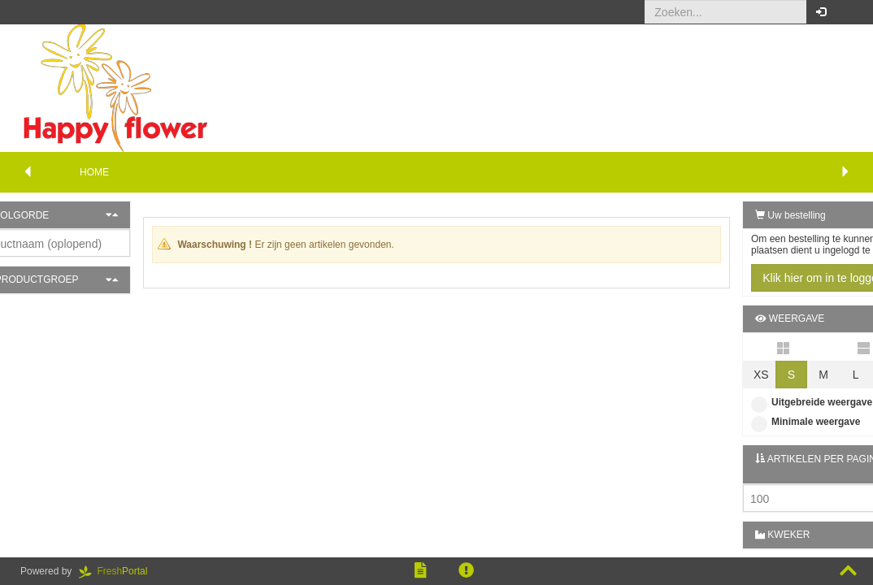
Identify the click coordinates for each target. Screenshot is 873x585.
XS (721, 374)
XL (849, 374)
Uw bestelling (750, 215)
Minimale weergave (765, 421)
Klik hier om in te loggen (783, 277)
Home (94, 172)
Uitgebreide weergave (771, 402)
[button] (848, 12)
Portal (119, 571)
